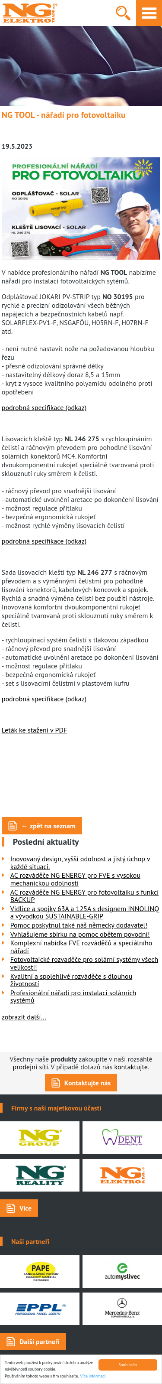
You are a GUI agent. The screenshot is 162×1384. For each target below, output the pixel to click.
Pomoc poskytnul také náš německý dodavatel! (78, 925)
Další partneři (39, 1341)
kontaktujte (131, 1066)
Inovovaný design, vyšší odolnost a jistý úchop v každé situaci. (80, 862)
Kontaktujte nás (87, 1082)
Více (25, 1208)
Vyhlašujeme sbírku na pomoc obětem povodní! (80, 934)
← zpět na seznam (48, 825)
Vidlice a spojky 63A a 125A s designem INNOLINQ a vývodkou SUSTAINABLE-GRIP (84, 912)
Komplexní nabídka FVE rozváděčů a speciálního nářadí (81, 946)
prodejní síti (30, 1066)
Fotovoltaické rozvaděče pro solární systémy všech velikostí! (84, 963)
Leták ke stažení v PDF (34, 730)
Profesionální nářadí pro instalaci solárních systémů (73, 996)
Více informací (93, 1376)
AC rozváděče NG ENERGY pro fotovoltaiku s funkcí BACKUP (84, 896)
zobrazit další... (24, 1017)
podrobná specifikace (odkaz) (44, 407)
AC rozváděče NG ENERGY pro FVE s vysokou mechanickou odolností (75, 879)
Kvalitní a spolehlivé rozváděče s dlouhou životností (71, 980)
